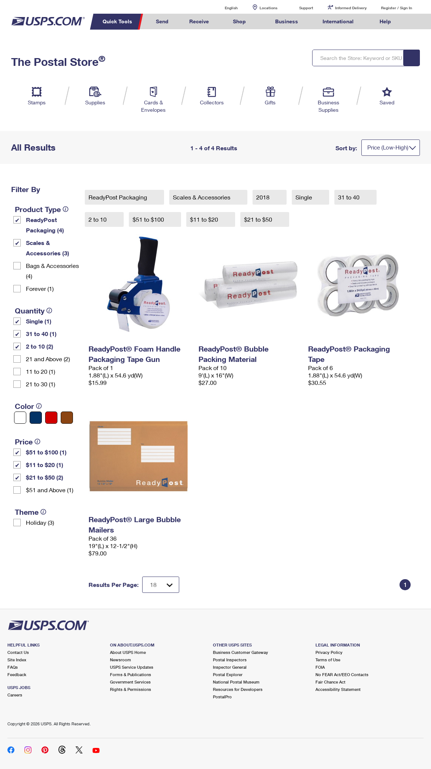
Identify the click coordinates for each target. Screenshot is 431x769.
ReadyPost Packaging (118, 197)
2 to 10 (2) (39, 346)
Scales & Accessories (202, 197)
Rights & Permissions (130, 689)
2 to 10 (98, 219)
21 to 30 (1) (40, 383)
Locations (268, 8)
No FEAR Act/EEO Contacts (341, 674)
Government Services (130, 681)
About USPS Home (128, 652)
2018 (263, 197)
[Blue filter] (36, 418)
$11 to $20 (205, 219)
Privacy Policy (329, 652)
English (224, 7)
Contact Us (18, 652)
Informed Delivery (351, 8)
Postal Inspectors (230, 659)
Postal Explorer (228, 674)
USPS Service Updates (131, 667)
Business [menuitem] (286, 21)
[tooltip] (66, 209)
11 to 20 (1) (40, 371)
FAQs (12, 667)
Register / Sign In (396, 8)
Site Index (16, 659)
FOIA (320, 667)
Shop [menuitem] (239, 21)
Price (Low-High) (387, 147)
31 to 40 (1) (41, 333)
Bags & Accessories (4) (52, 270)
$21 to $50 (259, 219)
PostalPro (222, 696)
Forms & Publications (130, 674)
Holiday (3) (40, 522)
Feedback (16, 674)
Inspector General (230, 667)
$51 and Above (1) (49, 489)
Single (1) (38, 321)
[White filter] (20, 418)
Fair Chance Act (330, 681)
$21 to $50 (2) (44, 477)
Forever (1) (40, 288)
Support (306, 8)
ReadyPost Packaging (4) (45, 225)
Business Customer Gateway (240, 652)
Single (304, 197)
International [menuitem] (338, 21)
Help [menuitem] (385, 21)
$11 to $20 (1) (44, 464)
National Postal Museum (236, 681)
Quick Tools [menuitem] (117, 21)
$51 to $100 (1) (46, 452)
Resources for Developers (238, 689)
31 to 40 (349, 197)
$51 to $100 (149, 219)
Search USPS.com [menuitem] (415, 22)
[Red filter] (51, 418)
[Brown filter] (67, 418)
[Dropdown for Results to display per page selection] (160, 585)
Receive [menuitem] (199, 21)
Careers (14, 694)
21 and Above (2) (48, 358)
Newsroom (120, 659)
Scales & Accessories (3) (47, 247)
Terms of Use (327, 659)
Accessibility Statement (338, 689)
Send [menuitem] (162, 21)
